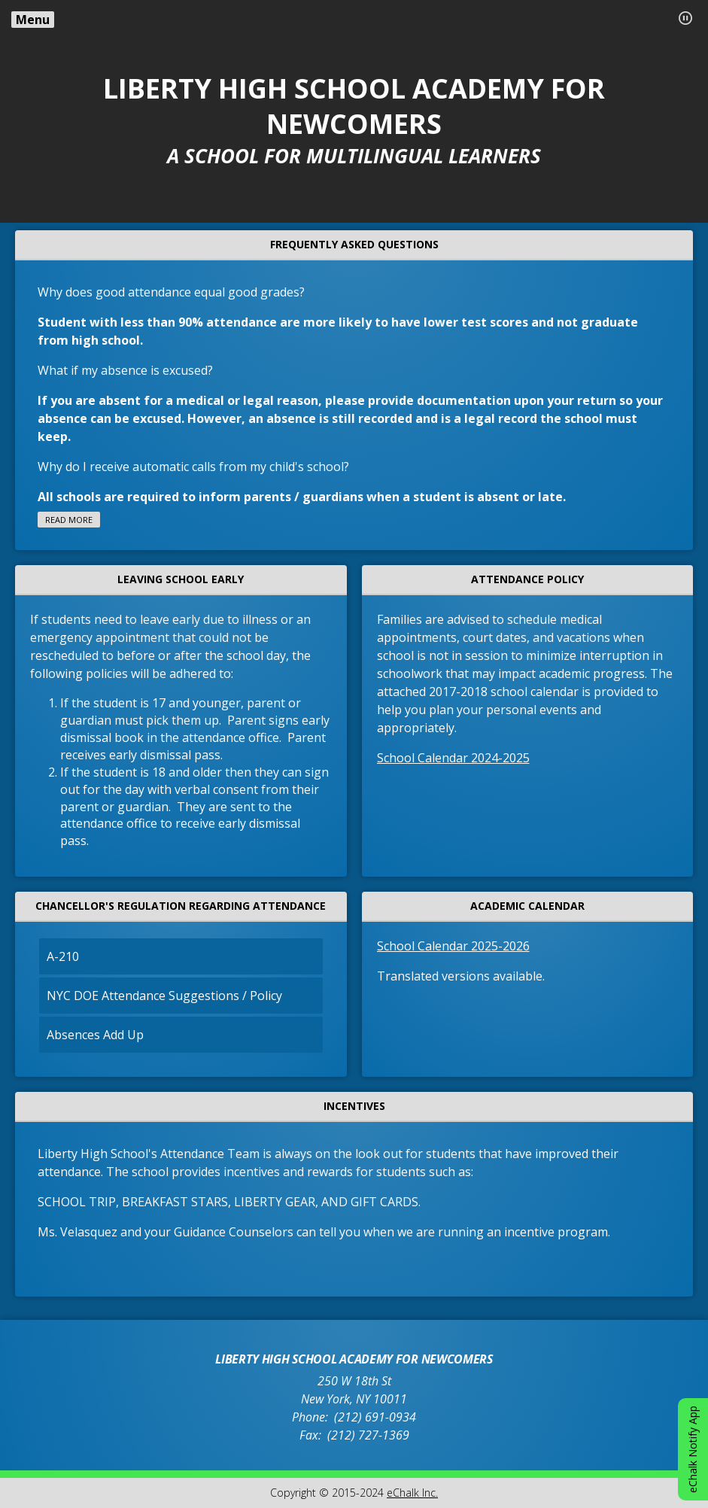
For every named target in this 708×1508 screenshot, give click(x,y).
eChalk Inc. (412, 1492)
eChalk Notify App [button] (692, 1449)
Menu (33, 19)
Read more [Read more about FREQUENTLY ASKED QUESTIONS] (69, 519)
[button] (685, 18)
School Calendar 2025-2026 (453, 946)
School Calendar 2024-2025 (453, 757)
